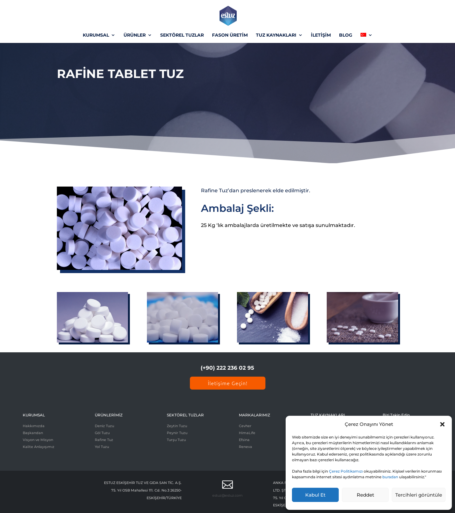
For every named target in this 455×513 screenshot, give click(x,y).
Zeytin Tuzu (177, 426)
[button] (442, 424)
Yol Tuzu (102, 446)
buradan (390, 476)
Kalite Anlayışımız (38, 446)
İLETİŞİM (321, 35)
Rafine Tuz (104, 440)
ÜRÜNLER (135, 35)
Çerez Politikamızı (346, 471)
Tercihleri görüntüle (418, 495)
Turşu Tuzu (176, 440)
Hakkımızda (34, 426)
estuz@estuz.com (227, 495)
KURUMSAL (96, 35)
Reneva (245, 446)
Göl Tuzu (102, 433)
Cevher (245, 426)
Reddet (365, 495)
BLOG (345, 35)
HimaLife (247, 433)
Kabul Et (315, 495)
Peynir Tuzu (177, 433)
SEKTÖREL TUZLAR (182, 35)
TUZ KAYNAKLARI (276, 35)
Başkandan (33, 433)
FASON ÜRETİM (230, 35)
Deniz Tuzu (104, 426)
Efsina (244, 440)
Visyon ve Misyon (38, 440)
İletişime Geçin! (227, 382)
